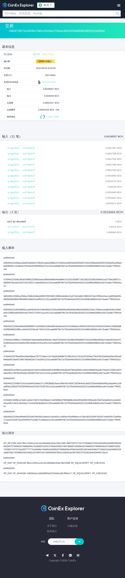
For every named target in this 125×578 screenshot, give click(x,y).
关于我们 (52, 525)
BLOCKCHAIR (46, 82)
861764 (36, 54)
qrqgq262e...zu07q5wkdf (21, 148)
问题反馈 (72, 525)
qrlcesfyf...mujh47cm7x (21, 227)
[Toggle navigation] (118, 5)
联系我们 (52, 531)
